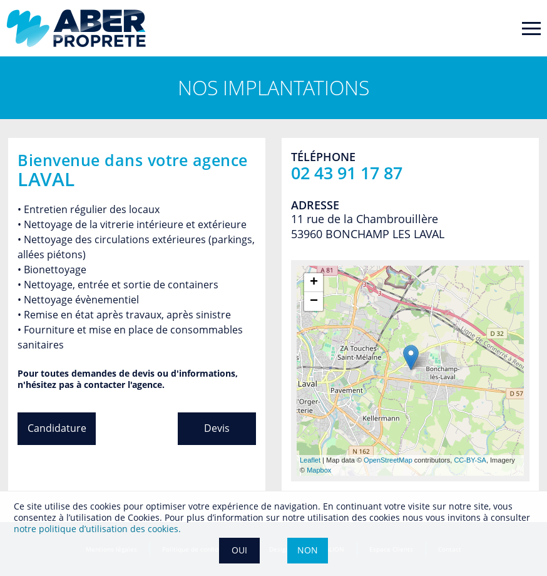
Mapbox (319, 470)
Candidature (57, 428)
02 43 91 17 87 (346, 172)
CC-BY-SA (470, 460)
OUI (239, 550)
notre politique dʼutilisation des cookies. (97, 529)
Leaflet (310, 460)
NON (307, 550)
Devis (217, 428)
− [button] (314, 301)
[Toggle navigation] (531, 28)
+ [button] (314, 282)
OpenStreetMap (388, 460)
